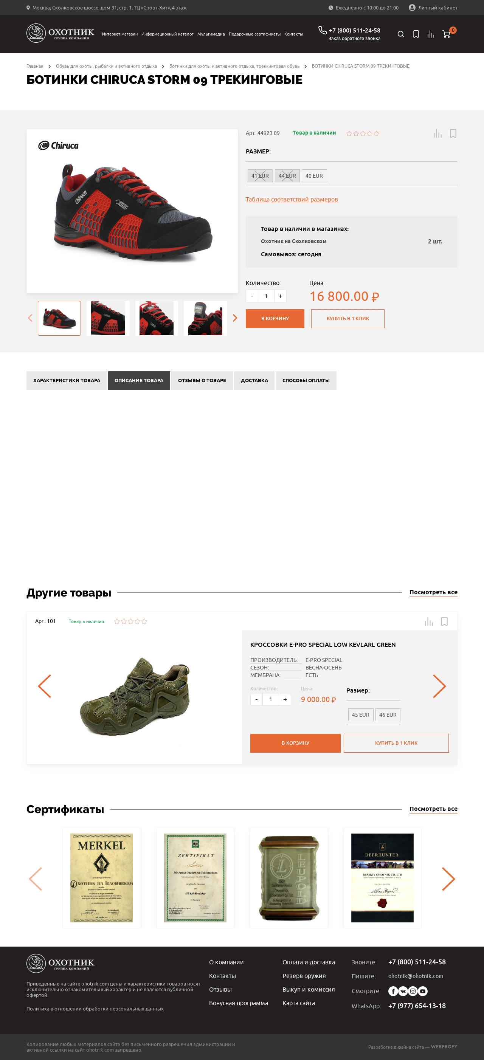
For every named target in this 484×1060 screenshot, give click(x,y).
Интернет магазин (120, 33)
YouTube (423, 991)
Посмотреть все (434, 593)
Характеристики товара (66, 380)
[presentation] (29, 318)
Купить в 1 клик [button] (396, 743)
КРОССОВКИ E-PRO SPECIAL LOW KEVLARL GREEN (323, 645)
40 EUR (314, 176)
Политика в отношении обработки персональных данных (95, 1009)
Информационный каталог (167, 33)
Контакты (293, 33)
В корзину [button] (295, 743)
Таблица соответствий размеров (292, 199)
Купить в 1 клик (348, 318)
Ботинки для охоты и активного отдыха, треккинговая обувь (234, 66)
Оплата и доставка (308, 962)
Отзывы (220, 989)
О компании (226, 962)
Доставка (254, 380)
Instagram (413, 991)
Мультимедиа (211, 33)
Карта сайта (298, 1003)
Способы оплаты (306, 380)
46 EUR (388, 715)
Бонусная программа (238, 1003)
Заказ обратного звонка (354, 39)
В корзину (275, 318)
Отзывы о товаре (202, 380)
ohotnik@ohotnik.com (415, 976)
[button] (437, 133)
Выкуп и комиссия (308, 989)
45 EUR (360, 715)
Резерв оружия (304, 975)
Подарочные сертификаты (255, 33)
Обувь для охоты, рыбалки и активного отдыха (106, 66)
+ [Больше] (280, 296)
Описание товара (139, 380)
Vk (403, 991)
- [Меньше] (252, 296)
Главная (34, 66)
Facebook (393, 991)
